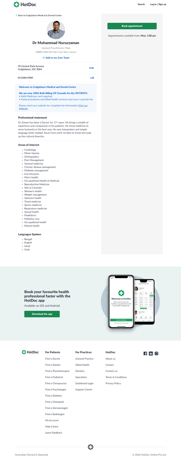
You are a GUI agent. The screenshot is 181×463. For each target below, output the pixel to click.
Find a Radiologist (54, 414)
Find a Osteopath (54, 402)
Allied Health (82, 365)
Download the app (42, 314)
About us (110, 359)
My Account (51, 420)
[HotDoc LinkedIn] (151, 354)
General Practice (84, 359)
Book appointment (132, 26)
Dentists (79, 371)
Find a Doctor (52, 359)
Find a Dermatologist (56, 408)
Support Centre (83, 389)
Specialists (81, 377)
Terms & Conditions (116, 377)
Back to (38, 15)
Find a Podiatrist (54, 377)
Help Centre (51, 426)
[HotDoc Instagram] (156, 354)
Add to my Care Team (55, 58)
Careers (110, 365)
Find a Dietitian (53, 396)
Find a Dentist (52, 365)
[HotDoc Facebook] (145, 354)
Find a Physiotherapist (57, 371)
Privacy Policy (113, 383)
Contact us (111, 371)
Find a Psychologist (55, 389)
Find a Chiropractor (55, 383)
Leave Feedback (53, 433)
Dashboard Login (84, 383)
